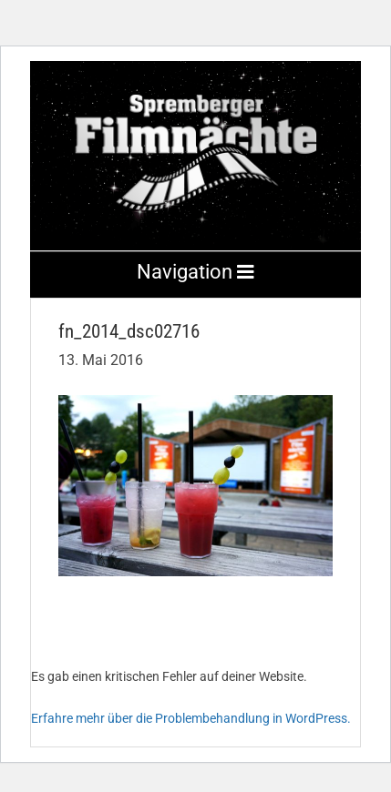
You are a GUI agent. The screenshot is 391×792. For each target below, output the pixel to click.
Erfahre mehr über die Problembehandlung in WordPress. (191, 718)
